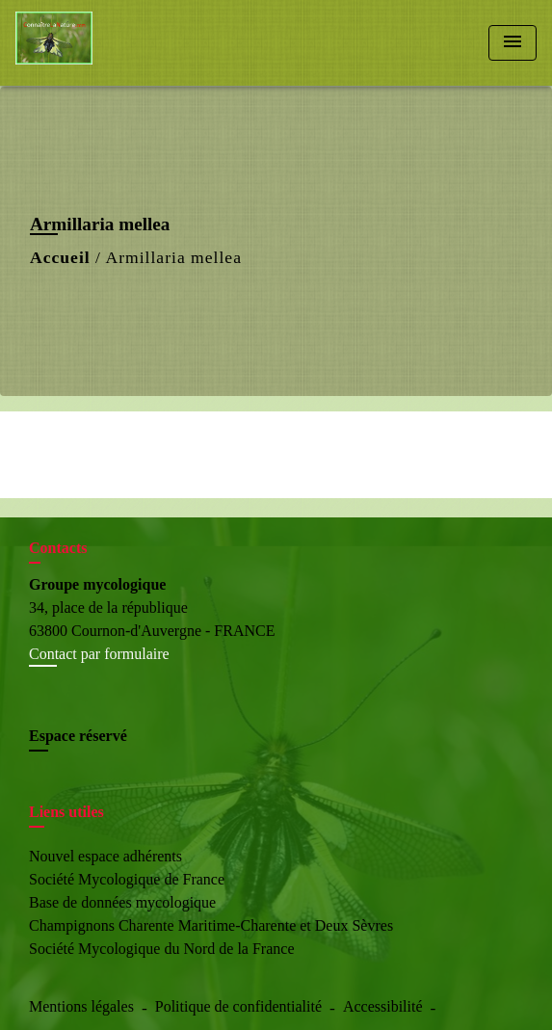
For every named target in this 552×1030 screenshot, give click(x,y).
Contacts (58, 548)
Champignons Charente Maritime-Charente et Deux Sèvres (211, 925)
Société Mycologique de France (126, 879)
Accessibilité (383, 1006)
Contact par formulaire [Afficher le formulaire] (99, 654)
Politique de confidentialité (238, 1006)
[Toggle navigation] (512, 43)
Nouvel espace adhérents (105, 856)
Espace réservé (78, 735)
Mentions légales (81, 1006)
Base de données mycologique (122, 902)
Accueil (60, 257)
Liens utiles (66, 812)
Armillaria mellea (173, 257)
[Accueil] (87, 43)
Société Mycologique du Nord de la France (161, 948)
